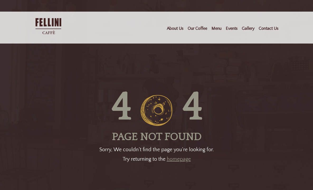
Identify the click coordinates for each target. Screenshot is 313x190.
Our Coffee (197, 28)
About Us (175, 28)
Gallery (248, 28)
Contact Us (268, 28)
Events (232, 28)
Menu (216, 28)
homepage (179, 159)
